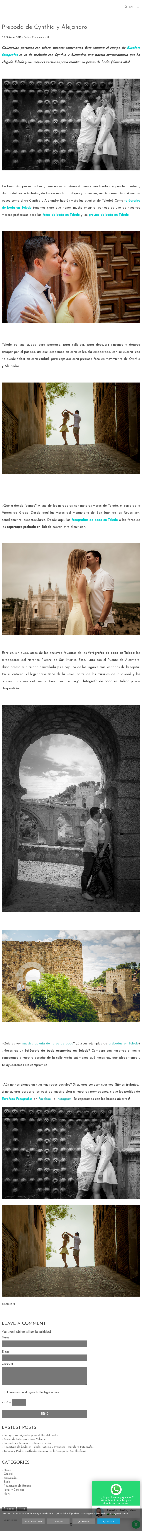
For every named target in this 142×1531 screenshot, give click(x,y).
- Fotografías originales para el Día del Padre (30, 1435)
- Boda (6, 1482)
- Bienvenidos (10, 1478)
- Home (6, 1470)
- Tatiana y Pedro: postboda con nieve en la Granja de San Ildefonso (44, 1451)
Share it (8, 1303)
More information (33, 1521)
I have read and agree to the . (32, 1392)
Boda (26, 37)
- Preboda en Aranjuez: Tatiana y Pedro (26, 1443)
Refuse (83, 1521)
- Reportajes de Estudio (16, 1486)
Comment (7, 1364)
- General (7, 1474)
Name (5, 1337)
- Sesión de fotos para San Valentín (23, 1439)
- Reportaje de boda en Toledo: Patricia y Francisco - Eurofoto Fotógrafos (48, 1447)
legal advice (51, 1392)
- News (6, 1494)
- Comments (37, 37)
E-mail (5, 1352)
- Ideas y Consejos (13, 1490)
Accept (108, 1521)
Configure (58, 1521)
